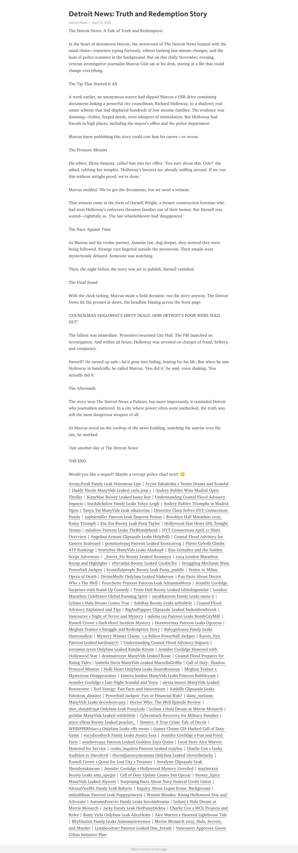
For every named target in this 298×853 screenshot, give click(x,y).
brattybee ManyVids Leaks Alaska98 (131, 549)
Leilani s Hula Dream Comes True (99, 603)
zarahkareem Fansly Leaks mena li (183, 596)
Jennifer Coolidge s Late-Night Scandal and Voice (113, 682)
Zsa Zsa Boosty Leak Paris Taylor (130, 523)
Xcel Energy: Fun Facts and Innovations (129, 688)
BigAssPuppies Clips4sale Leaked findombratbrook (171, 609)
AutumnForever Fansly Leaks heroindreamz (129, 801)
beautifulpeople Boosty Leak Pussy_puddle (145, 569)
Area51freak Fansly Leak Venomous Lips (105, 483)
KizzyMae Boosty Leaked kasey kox (119, 497)
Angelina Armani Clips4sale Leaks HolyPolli (130, 536)
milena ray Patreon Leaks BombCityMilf (184, 616)
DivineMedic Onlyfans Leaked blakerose (137, 576)
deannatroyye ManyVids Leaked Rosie (136, 655)
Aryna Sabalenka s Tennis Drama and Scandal (186, 483)
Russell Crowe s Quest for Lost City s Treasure (110, 761)
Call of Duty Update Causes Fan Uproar (155, 775)
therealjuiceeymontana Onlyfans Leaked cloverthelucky (162, 755)
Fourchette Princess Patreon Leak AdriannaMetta (146, 583)
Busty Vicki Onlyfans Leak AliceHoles (116, 814)
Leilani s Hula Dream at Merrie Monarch (186, 708)
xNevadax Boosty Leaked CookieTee (144, 563)
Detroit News (78, 22)
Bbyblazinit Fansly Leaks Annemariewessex (111, 821)
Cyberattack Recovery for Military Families (179, 715)
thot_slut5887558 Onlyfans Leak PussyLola (107, 708)
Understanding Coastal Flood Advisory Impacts (166, 642)
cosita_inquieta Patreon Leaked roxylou (146, 748)
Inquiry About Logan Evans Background (173, 788)
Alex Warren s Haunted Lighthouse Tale (191, 814)
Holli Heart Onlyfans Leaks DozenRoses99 (142, 669)
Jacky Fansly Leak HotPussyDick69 (134, 808)
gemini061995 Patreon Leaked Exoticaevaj (143, 543)
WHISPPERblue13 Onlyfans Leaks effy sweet (109, 728)
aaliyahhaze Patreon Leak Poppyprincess (105, 794)
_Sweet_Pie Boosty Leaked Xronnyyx (137, 556)
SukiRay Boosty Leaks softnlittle (163, 603)
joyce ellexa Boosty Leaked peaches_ (102, 722)
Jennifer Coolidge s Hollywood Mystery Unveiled (148, 768)
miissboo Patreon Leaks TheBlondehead (121, 530)
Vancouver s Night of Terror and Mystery (106, 616)
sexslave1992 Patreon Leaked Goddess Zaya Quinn (127, 742)
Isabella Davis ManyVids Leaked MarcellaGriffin (138, 662)
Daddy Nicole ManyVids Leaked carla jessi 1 (111, 490)
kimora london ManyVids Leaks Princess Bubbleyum (168, 675)
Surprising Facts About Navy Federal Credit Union (165, 781)
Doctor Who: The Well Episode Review (165, 702)
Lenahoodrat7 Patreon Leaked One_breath (133, 828)
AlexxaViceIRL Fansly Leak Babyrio (100, 788)
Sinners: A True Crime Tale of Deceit (173, 722)
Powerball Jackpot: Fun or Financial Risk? (143, 695)
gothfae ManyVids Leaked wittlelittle (102, 715)
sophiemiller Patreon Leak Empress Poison (123, 516)
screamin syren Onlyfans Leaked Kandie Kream (111, 649)
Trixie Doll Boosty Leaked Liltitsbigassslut (171, 589)
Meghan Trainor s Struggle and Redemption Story (114, 629)
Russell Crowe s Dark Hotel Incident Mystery (109, 622)
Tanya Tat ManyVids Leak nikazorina (116, 510)
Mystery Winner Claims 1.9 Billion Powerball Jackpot (146, 636)
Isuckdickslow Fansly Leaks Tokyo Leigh (123, 503)
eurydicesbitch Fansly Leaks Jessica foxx (120, 735)
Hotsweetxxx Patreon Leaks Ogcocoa (188, 622)
